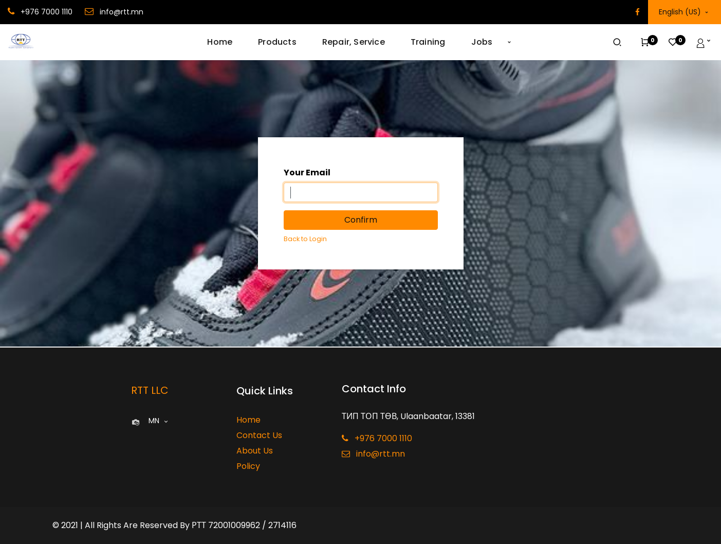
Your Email (307, 172)
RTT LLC (150, 390)
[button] (509, 42)
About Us (254, 451)
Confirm (360, 220)
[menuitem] (226, 42)
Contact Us (259, 435)
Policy (248, 466)
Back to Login (305, 238)
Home (248, 420)
